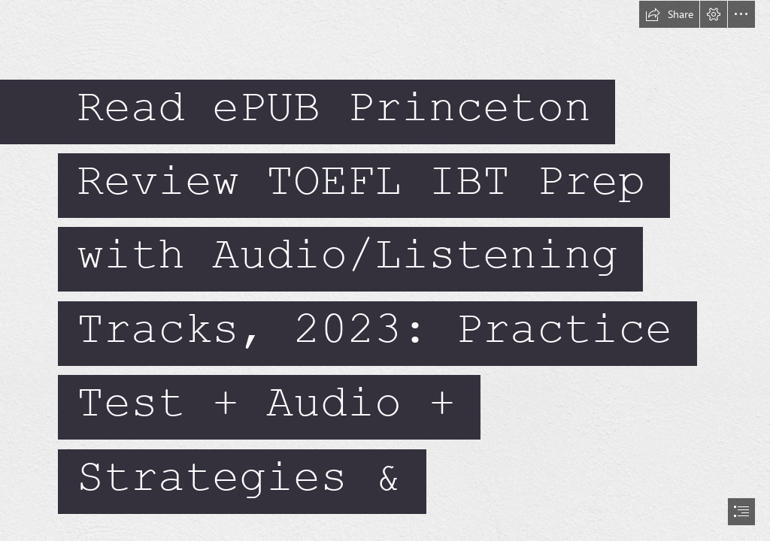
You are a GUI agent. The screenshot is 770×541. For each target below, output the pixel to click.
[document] (385, 270)
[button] (669, 14)
